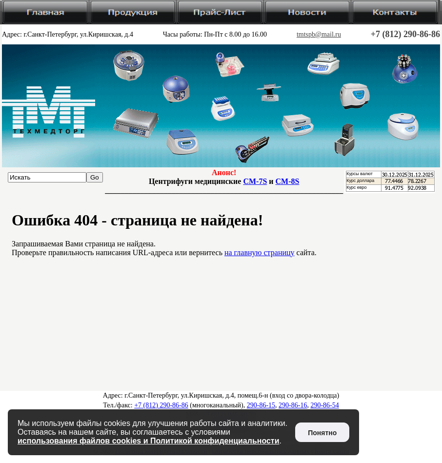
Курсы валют (359, 173)
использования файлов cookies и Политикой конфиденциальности (149, 441)
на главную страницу (259, 252)
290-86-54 (324, 405)
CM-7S (255, 181)
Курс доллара (360, 180)
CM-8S (288, 181)
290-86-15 (261, 405)
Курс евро (356, 187)
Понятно (322, 433)
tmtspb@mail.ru (319, 34)
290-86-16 (293, 405)
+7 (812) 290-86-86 (405, 34)
